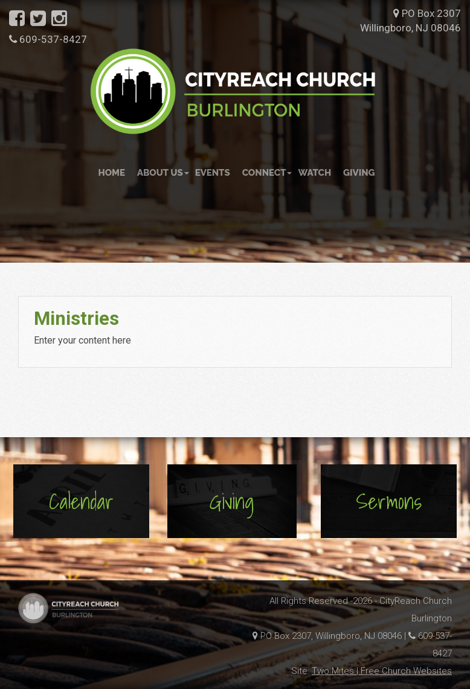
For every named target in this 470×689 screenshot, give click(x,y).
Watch (314, 172)
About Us (163, 172)
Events (212, 172)
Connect (267, 172)
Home (111, 172)
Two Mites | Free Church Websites (382, 670)
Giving (359, 172)
